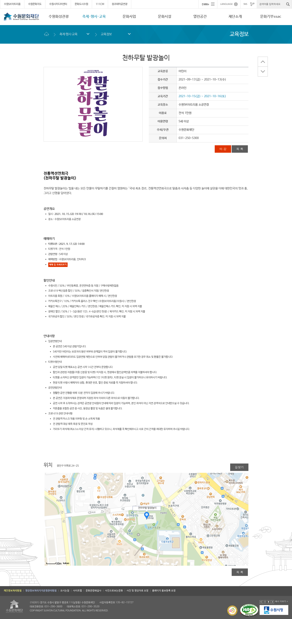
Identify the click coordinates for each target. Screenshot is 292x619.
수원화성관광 (59, 16)
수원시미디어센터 (58, 4)
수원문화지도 (35, 4)
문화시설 (164, 16)
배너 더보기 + (281, 601)
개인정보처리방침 (13, 590)
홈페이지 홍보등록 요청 (164, 590)
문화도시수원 (81, 4)
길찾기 (239, 467)
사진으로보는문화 (114, 590)
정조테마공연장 (119, 4)
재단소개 (235, 16)
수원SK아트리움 (12, 4)
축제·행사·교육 (94, 16)
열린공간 (200, 16)
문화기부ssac (270, 16)
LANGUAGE (226, 4)
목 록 (239, 149)
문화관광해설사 (93, 590)
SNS (245, 4)
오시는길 (64, 590)
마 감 (222, 149)
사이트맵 (77, 590)
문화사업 (129, 16)
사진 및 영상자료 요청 (137, 590)
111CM (100, 4)
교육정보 (106, 34)
